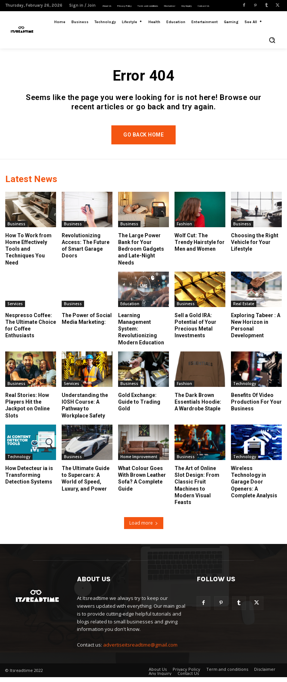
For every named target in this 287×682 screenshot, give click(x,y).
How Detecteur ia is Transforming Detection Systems (29, 479)
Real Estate (243, 308)
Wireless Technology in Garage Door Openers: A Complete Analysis (254, 486)
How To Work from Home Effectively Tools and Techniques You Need (28, 253)
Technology (244, 388)
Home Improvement (138, 461)
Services (15, 308)
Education (129, 308)
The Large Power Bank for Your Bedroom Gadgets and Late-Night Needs (141, 253)
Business (16, 228)
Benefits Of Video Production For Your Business (256, 406)
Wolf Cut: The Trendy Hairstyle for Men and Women (200, 247)
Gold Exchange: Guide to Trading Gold (139, 406)
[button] (272, 39)
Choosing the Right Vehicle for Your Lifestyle (254, 247)
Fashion (184, 228)
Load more (143, 527)
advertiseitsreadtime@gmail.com (140, 649)
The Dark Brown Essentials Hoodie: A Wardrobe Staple (198, 406)
